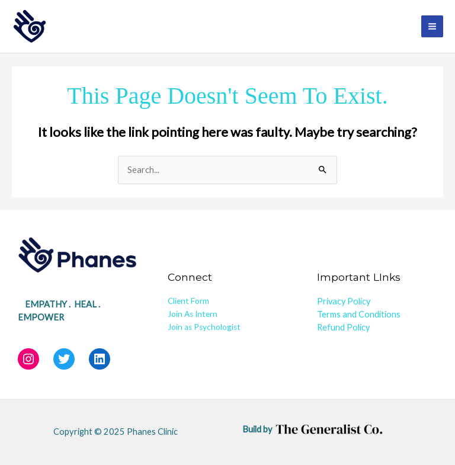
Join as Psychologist (204, 327)
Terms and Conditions (358, 314)
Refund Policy (343, 327)
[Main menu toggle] (432, 26)
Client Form (188, 301)
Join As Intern (192, 314)
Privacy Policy (343, 301)
